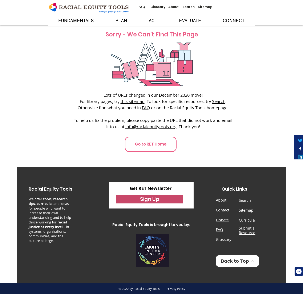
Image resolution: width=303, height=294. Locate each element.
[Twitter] (300, 140)
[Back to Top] (237, 261)
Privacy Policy (175, 289)
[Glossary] (158, 7)
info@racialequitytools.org (151, 127)
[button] (76, 20)
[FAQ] (142, 7)
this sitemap (133, 101)
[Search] (188, 7)
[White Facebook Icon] (300, 148)
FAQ (146, 108)
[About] (173, 7)
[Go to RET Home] (151, 144)
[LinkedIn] (300, 157)
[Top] (299, 271)
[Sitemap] (205, 7)
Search (218, 101)
